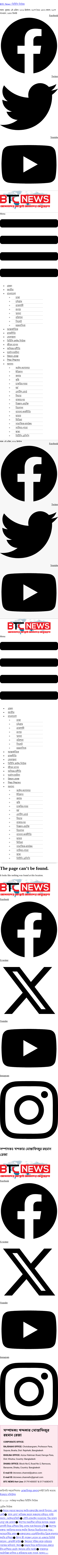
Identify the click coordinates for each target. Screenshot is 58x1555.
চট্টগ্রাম (19, 301)
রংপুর (18, 309)
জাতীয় (10, 289)
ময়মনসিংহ (20, 325)
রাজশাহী (19, 305)
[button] (29, 247)
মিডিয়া (19, 419)
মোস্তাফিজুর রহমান (30, 1490)
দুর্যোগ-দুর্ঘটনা (13, 352)
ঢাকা (18, 297)
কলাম (18, 375)
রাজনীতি (11, 333)
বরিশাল (19, 317)
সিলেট (19, 321)
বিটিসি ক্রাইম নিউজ (16, 341)
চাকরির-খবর (21, 383)
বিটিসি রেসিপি (22, 435)
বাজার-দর (20, 399)
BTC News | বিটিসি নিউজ (12, 4)
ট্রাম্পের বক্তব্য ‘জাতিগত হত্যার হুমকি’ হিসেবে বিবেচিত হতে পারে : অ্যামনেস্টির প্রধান (28, 1530)
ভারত (18, 415)
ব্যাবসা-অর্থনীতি (23, 411)
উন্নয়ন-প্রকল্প (12, 356)
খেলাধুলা (11, 337)
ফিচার (18, 395)
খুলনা (18, 313)
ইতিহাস (19, 371)
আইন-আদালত (23, 367)
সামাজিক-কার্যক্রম (24, 423)
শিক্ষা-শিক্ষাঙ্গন (13, 360)
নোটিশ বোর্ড (21, 391)
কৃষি (17, 379)
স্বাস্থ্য (18, 431)
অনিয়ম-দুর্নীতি (13, 348)
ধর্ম (17, 387)
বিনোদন (19, 407)
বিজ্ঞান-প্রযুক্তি (22, 403)
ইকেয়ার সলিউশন (8, 1494)
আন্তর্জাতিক (12, 329)
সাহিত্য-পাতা (22, 427)
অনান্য (10, 364)
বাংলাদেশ (11, 293)
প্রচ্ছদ (9, 286)
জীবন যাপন (12, 344)
